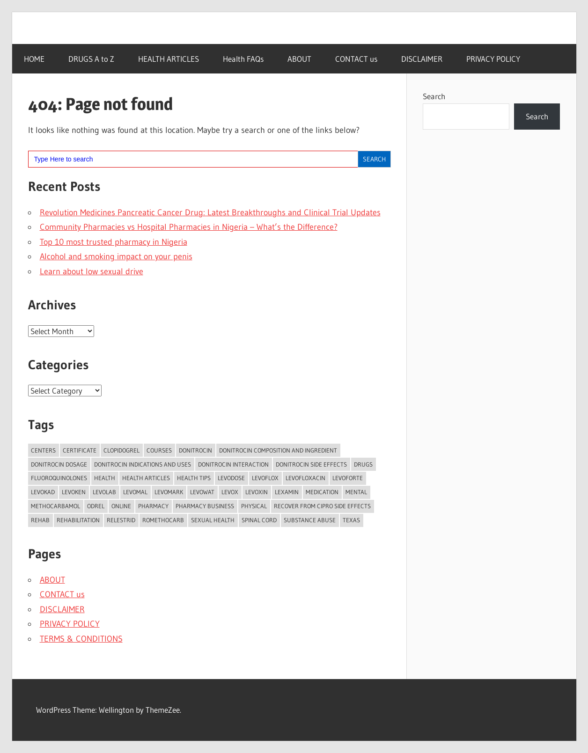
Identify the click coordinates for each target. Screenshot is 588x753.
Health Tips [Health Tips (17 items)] (194, 478)
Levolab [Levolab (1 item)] (104, 492)
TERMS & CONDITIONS (81, 639)
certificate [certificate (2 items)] (79, 450)
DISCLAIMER (421, 59)
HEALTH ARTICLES (168, 59)
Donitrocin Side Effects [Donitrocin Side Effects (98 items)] (311, 464)
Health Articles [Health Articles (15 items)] (146, 478)
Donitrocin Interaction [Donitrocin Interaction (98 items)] (233, 464)
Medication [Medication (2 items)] (322, 492)
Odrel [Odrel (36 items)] (95, 506)
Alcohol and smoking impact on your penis (116, 256)
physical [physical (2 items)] (254, 506)
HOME (34, 59)
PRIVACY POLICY (493, 59)
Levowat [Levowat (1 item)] (202, 492)
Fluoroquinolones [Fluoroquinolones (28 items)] (59, 478)
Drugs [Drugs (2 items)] (363, 464)
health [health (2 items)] (104, 478)
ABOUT (299, 59)
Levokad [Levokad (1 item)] (43, 492)
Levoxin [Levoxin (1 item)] (256, 492)
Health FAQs (243, 59)
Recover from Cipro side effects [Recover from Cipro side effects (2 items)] (322, 506)
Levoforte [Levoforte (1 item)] (347, 478)
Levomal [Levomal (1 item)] (135, 492)
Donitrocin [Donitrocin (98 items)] (195, 450)
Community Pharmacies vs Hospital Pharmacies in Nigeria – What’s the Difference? (189, 227)
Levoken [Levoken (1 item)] (74, 492)
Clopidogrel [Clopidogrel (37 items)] (121, 450)
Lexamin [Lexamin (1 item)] (287, 492)
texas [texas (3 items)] (351, 520)
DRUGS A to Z (91, 59)
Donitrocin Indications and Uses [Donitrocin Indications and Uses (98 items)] (142, 464)
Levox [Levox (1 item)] (229, 492)
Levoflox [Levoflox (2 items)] (265, 478)
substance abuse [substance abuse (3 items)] (310, 520)
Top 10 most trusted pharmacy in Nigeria (113, 242)
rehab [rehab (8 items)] (40, 520)
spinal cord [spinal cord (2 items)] (259, 520)
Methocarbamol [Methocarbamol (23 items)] (55, 506)
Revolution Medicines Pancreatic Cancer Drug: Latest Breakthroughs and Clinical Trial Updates (210, 212)
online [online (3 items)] (121, 506)
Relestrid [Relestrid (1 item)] (121, 520)
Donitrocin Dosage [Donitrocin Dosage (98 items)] (59, 464)
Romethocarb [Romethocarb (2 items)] (163, 520)
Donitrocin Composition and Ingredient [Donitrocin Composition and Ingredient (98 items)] (278, 450)
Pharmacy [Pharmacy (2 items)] (153, 506)
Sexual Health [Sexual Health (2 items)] (213, 520)
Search (434, 96)
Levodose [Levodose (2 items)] (231, 478)
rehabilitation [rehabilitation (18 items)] (78, 520)
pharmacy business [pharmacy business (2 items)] (205, 506)
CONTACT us (356, 59)
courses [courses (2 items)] (159, 450)
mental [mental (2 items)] (356, 492)
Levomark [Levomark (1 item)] (168, 492)
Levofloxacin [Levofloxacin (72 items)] (305, 478)
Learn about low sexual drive (91, 271)
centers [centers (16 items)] (43, 450)
